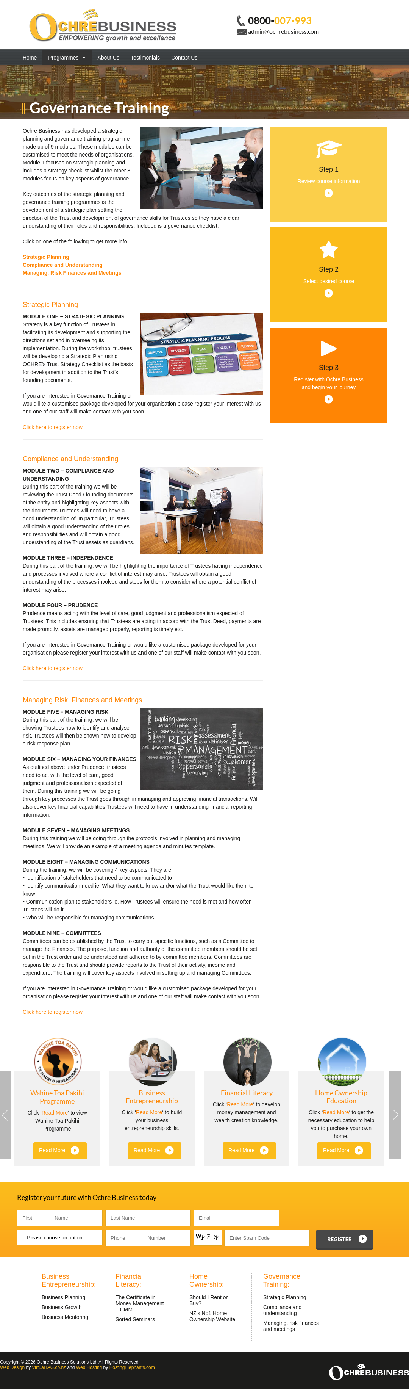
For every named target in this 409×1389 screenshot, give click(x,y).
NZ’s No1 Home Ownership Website (212, 1316)
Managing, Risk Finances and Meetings (72, 273)
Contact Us (184, 58)
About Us (109, 58)
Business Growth (62, 1307)
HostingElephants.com (132, 1367)
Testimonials (145, 58)
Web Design (12, 1367)
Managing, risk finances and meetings (291, 1326)
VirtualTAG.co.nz (49, 1367)
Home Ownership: (206, 1280)
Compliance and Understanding (63, 265)
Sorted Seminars (135, 1319)
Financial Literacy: (129, 1280)
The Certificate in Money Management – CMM (140, 1303)
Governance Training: (281, 1280)
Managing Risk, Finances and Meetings (82, 700)
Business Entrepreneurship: (69, 1280)
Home (30, 58)
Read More (55, 1113)
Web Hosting (89, 1367)
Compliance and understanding (282, 1310)
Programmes (67, 58)
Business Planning (63, 1297)
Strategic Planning (46, 257)
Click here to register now (52, 427)
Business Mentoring (65, 1317)
